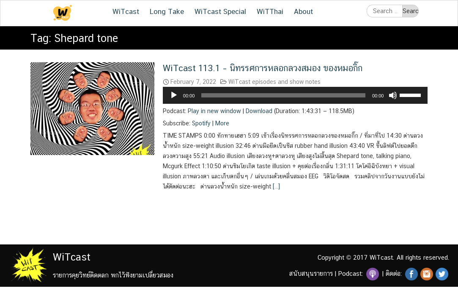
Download (259, 111)
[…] (275, 186)
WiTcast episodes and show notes (274, 81)
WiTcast (125, 11)
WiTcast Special (220, 11)
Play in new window (214, 111)
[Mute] (393, 95)
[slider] (283, 95)
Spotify (201, 123)
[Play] (174, 95)
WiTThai (270, 11)
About (303, 11)
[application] (295, 95)
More (222, 123)
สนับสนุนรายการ (311, 273)
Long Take (167, 11)
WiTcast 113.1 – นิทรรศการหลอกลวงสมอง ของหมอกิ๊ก (262, 68)
